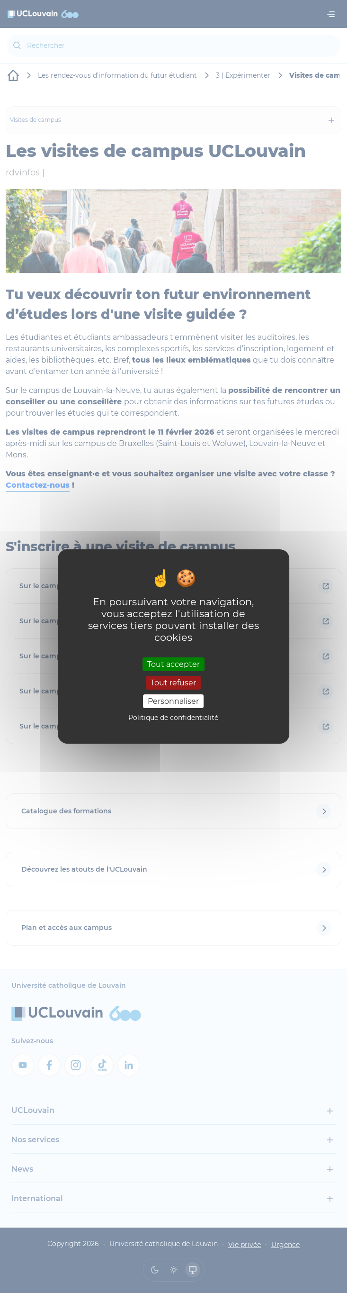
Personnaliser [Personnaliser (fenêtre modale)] (173, 701)
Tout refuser (173, 682)
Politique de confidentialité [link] (173, 717)
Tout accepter (173, 663)
